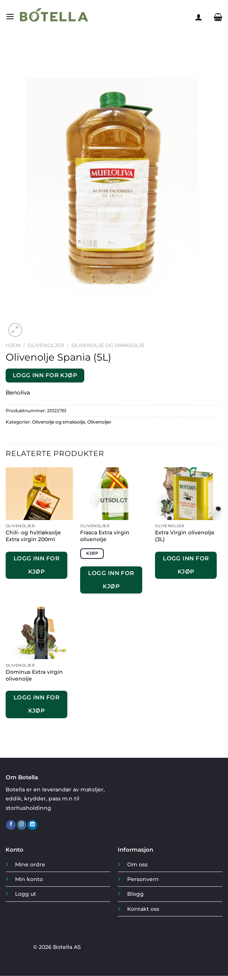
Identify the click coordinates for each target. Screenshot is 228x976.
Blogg (135, 894)
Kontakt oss (143, 909)
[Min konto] (198, 17)
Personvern (143, 879)
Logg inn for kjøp (45, 375)
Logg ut (25, 894)
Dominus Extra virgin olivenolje (34, 675)
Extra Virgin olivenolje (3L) (184, 535)
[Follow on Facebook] (11, 825)
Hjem (13, 345)
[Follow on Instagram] (22, 825)
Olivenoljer (46, 345)
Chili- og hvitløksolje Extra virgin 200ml (33, 535)
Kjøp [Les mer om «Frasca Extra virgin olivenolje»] (92, 553)
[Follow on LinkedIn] (32, 825)
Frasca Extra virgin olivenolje (104, 535)
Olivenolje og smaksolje (108, 345)
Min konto (29, 879)
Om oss (137, 864)
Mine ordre (30, 864)
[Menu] (10, 17)
